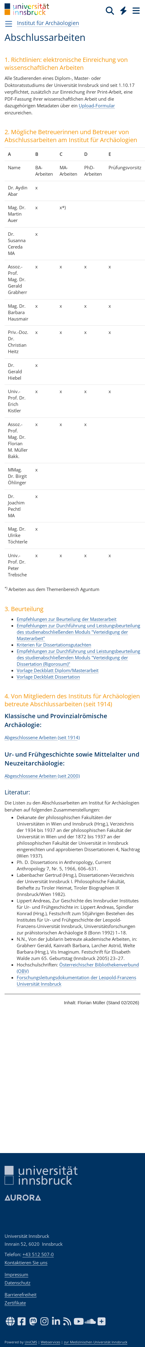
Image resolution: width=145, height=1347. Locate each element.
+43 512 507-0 (38, 1254)
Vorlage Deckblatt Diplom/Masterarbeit (57, 670)
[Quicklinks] (123, 10)
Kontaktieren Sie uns (26, 1262)
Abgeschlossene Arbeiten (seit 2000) (42, 775)
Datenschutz (17, 1283)
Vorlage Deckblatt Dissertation (48, 677)
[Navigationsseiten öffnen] (8, 24)
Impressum (16, 1274)
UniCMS (31, 1342)
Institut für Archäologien (48, 23)
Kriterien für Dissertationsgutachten (54, 645)
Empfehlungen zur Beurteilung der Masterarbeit (66, 619)
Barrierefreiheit (20, 1294)
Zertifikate (15, 1303)
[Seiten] (135, 10)
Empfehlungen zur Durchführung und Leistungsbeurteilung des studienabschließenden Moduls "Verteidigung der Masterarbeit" (78, 631)
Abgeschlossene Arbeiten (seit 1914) (42, 737)
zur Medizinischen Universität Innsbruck (95, 1342)
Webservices (50, 1342)
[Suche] (110, 10)
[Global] (121, 9)
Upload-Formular (97, 105)
